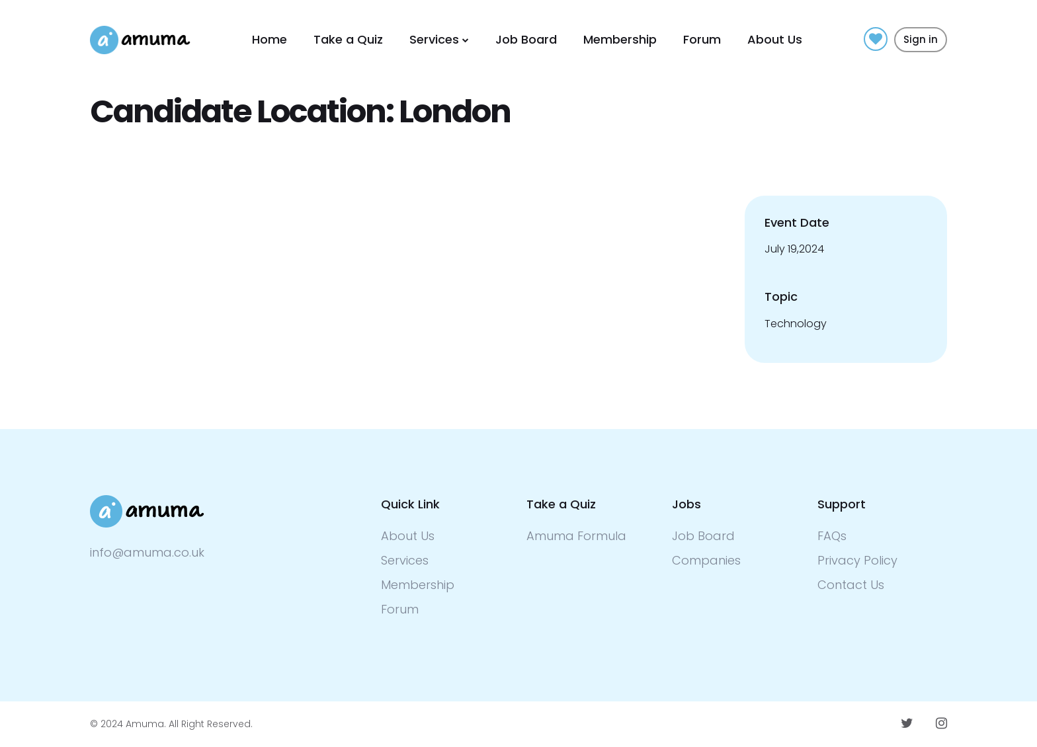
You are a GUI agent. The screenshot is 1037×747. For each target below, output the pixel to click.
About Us (774, 39)
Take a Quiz (348, 39)
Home (269, 39)
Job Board (526, 39)
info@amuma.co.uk (147, 552)
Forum (702, 39)
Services (434, 39)
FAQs (832, 536)
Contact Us (850, 584)
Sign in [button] (920, 39)
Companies (706, 560)
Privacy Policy (857, 560)
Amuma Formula (576, 536)
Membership (620, 39)
